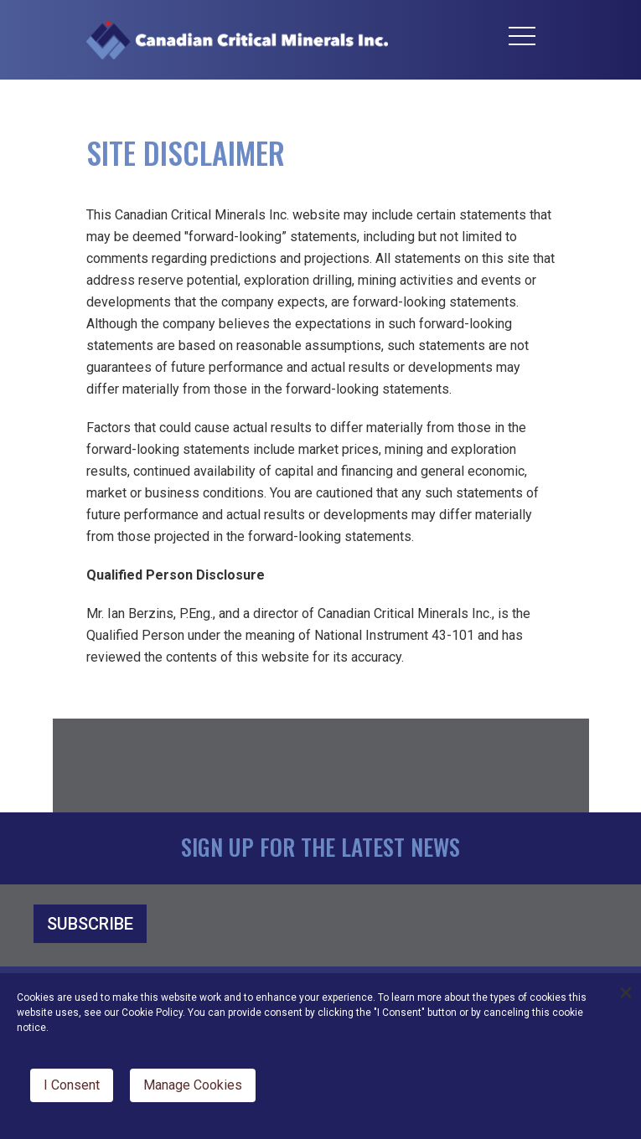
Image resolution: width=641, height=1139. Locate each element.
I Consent (72, 1085)
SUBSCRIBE (90, 924)
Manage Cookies (192, 1085)
